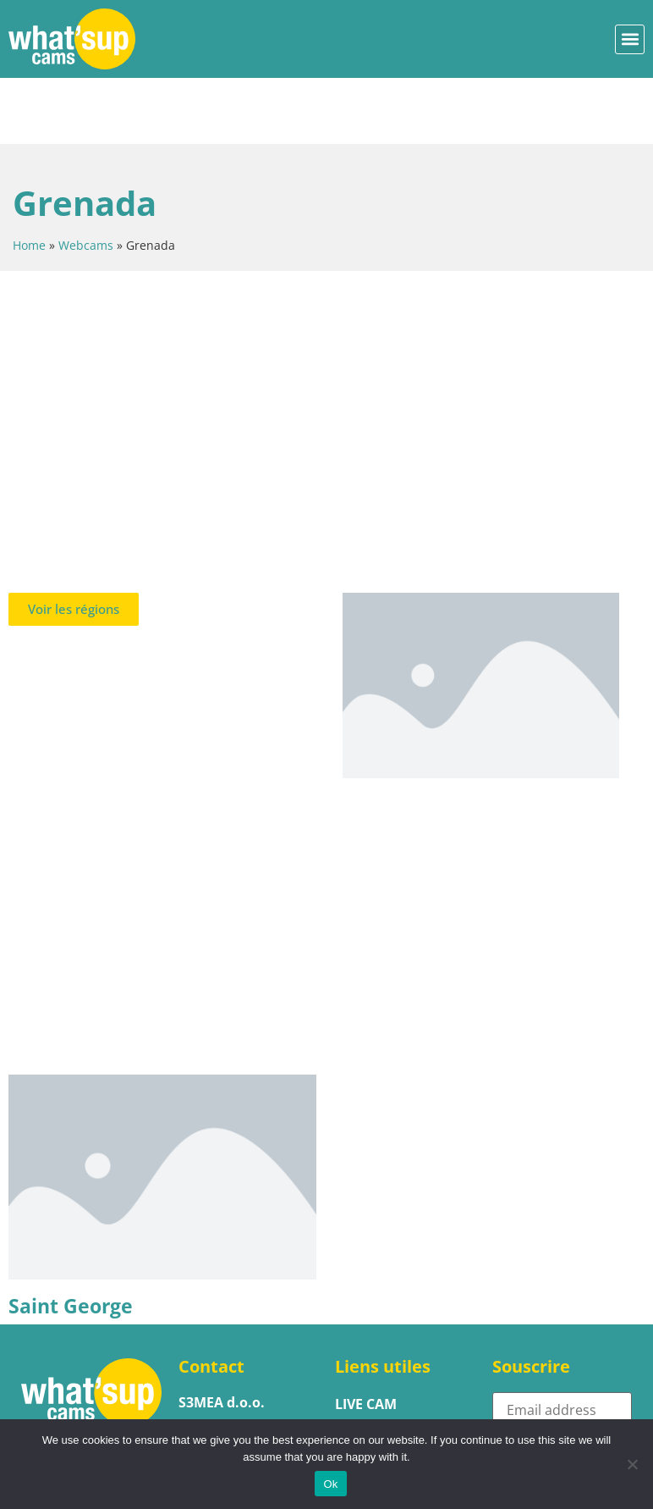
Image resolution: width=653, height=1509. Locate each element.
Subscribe (544, 1382)
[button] (630, 39)
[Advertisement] (326, 348)
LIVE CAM (366, 1338)
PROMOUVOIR (383, 1402)
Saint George (70, 1239)
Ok (330, 1484)
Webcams (85, 179)
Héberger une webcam (386, 1370)
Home (29, 179)
